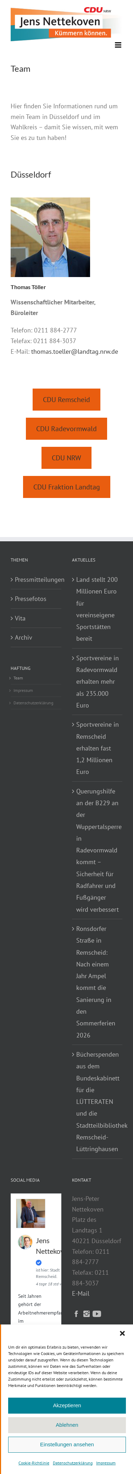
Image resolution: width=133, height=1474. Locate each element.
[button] (122, 1333)
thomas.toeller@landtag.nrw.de (74, 351)
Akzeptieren (67, 1405)
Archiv (23, 637)
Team (18, 678)
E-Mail (80, 1293)
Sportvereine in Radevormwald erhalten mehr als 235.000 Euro (97, 681)
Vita (20, 618)
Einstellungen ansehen (67, 1444)
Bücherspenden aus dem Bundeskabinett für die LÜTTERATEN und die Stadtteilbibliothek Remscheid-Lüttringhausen (97, 1101)
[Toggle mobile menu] (118, 45)
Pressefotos (30, 599)
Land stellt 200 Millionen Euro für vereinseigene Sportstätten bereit (97, 609)
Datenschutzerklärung (73, 1462)
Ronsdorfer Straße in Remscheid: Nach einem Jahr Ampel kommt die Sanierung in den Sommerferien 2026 (95, 982)
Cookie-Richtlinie (33, 1462)
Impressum (106, 1462)
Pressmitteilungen (36, 579)
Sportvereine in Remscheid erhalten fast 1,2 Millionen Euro (97, 748)
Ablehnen (67, 1425)
